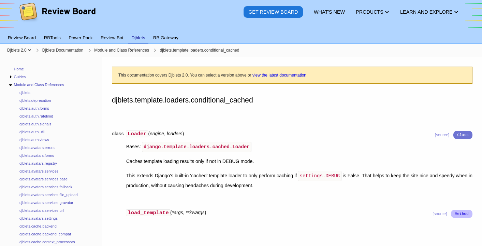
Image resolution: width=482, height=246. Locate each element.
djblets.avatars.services (38, 171)
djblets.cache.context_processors (47, 242)
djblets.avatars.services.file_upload (48, 195)
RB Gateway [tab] (165, 37)
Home (19, 69)
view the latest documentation (279, 75)
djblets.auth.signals (35, 124)
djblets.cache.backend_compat (45, 234)
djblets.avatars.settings (38, 218)
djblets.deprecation (35, 100)
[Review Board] (57, 17)
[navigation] (51, 151)
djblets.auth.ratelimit (36, 116)
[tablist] (241, 34)
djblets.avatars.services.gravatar (46, 203)
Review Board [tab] (22, 37)
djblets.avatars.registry (38, 163)
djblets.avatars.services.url (41, 210)
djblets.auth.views (34, 140)
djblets (24, 93)
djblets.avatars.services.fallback (45, 187)
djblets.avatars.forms (36, 155)
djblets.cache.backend (38, 226)
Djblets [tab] (138, 37)
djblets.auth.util (31, 132)
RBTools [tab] (52, 37)
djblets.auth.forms (34, 108)
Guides (20, 77)
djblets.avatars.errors (37, 148)
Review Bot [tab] (112, 37)
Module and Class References (39, 85)
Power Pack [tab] (80, 37)
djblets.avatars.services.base (43, 179)
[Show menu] (29, 50)
